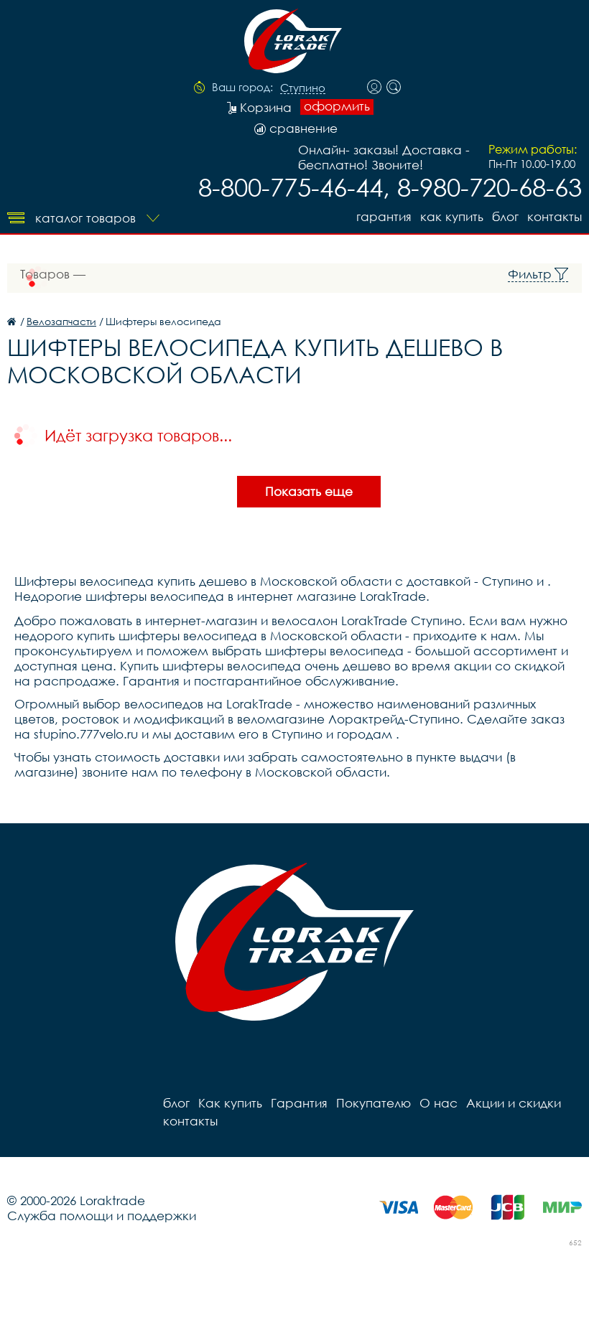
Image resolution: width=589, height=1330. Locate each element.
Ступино (302, 88)
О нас (438, 1102)
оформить (337, 106)
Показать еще (309, 491)
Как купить (451, 216)
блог (505, 216)
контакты (554, 216)
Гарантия (384, 216)
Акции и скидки (513, 1102)
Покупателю (373, 1102)
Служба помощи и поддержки (101, 1215)
